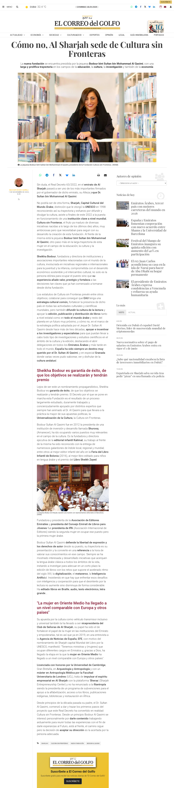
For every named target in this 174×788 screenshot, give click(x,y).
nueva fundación (77, 743)
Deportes (95, 35)
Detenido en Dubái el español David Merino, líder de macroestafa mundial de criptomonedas (140, 328)
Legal (122, 35)
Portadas (159, 35)
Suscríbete (166, 2)
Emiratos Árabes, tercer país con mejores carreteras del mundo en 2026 (148, 208)
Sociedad (54, 35)
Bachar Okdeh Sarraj (19, 190)
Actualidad (16, 35)
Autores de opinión (127, 176)
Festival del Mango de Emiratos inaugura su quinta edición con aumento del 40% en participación (146, 247)
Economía (36, 35)
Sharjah (45, 743)
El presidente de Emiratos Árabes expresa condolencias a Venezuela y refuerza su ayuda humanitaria (149, 288)
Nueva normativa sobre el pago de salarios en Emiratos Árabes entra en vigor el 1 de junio (138, 345)
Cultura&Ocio (74, 35)
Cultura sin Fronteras (59, 743)
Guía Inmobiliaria (139, 35)
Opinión (109, 35)
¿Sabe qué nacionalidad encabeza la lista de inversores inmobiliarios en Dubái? (140, 360)
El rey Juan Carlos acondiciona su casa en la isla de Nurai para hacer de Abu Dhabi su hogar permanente (148, 268)
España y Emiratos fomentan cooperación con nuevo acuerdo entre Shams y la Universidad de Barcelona (149, 227)
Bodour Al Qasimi (93, 743)
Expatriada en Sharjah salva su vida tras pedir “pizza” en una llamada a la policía (140, 374)
